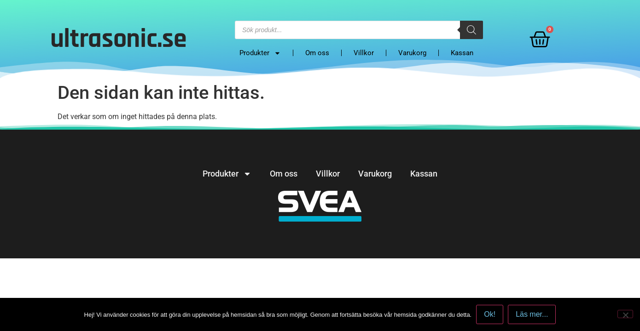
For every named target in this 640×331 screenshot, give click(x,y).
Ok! (489, 314)
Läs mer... (532, 314)
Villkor (364, 53)
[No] (625, 314)
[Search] (471, 30)
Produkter (260, 52)
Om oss (317, 53)
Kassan (462, 53)
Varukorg (412, 53)
